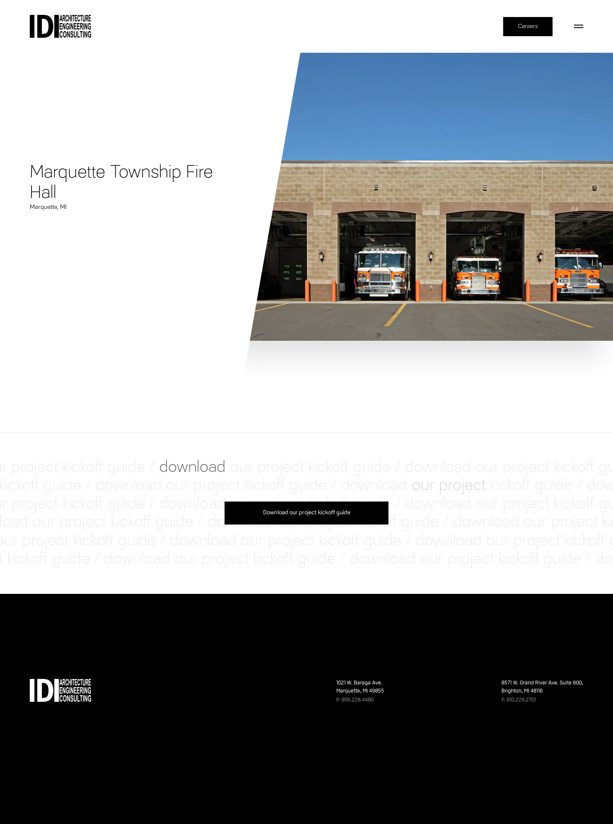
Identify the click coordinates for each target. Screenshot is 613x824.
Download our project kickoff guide (306, 513)
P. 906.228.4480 (355, 700)
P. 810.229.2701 (518, 700)
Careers (528, 26)
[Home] (60, 26)
